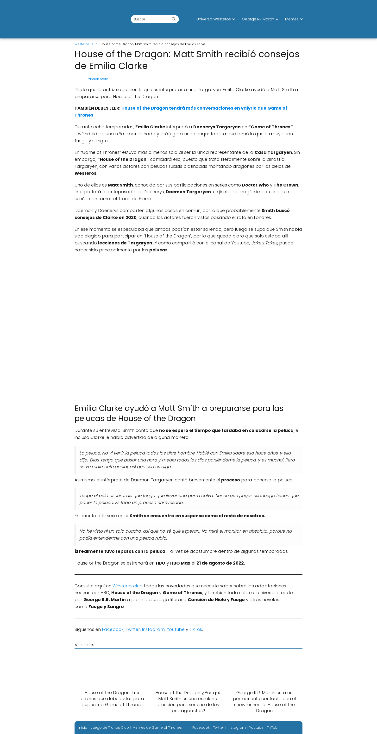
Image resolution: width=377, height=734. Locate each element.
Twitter (133, 629)
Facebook (113, 629)
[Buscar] (174, 19)
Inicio (82, 727)
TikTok (195, 629)
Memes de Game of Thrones (157, 727)
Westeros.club (128, 586)
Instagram (153, 629)
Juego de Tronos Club (110, 727)
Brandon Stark (97, 79)
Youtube (176, 629)
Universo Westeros (213, 19)
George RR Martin (258, 19)
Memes (292, 19)
